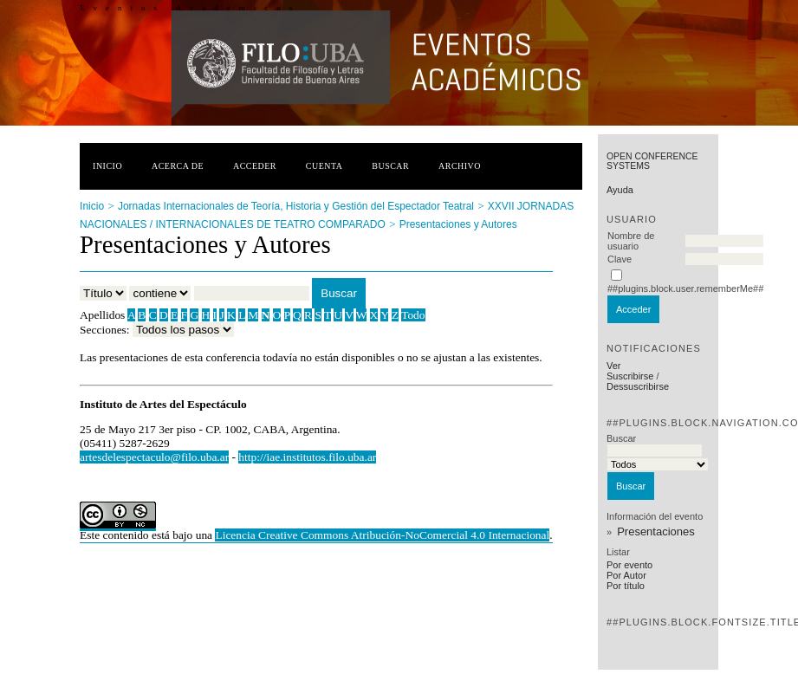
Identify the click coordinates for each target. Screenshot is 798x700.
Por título (626, 585)
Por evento (629, 565)
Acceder (254, 166)
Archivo (459, 166)
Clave (619, 259)
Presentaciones (656, 531)
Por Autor (626, 575)
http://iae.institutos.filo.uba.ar (307, 456)
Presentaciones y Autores (458, 224)
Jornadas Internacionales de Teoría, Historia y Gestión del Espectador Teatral (296, 206)
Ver (614, 365)
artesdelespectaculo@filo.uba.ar (154, 456)
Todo (413, 314)
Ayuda (620, 190)
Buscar (390, 166)
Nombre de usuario (630, 240)
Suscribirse (630, 376)
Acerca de (178, 166)
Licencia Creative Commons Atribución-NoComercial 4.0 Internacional (382, 534)
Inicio (107, 166)
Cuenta (324, 166)
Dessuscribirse (638, 386)
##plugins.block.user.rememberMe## (685, 288)
